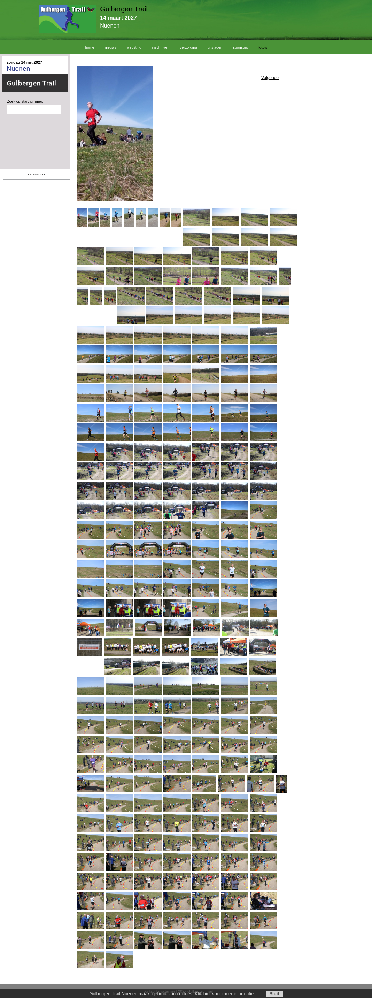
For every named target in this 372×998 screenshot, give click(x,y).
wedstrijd (134, 47)
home (89, 47)
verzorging (188, 47)
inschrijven (160, 47)
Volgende (270, 77)
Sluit (274, 993)
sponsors (240, 47)
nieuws (110, 47)
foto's (262, 47)
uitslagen (215, 47)
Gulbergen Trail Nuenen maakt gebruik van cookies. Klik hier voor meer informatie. (172, 993)
